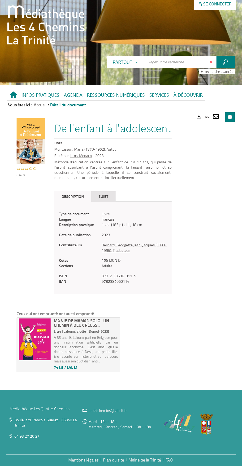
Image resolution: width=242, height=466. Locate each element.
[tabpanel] (113, 247)
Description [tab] (73, 196)
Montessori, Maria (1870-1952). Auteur (86, 149)
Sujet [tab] (103, 196)
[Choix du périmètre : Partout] (126, 62)
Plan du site (113, 460)
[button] (40, 95)
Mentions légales (83, 460)
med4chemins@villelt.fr (107, 410)
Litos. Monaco (81, 155)
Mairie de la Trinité (145, 460)
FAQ (169, 460)
